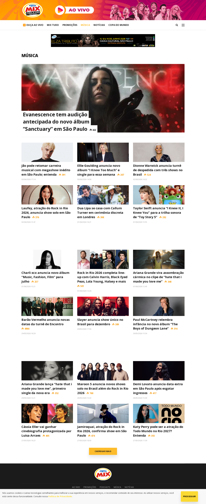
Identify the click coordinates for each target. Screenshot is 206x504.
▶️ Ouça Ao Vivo (33, 25)
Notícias (99, 25)
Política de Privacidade (60, 496)
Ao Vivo (76, 487)
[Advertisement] (103, 236)
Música (85, 25)
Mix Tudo (53, 25)
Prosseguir (189, 496)
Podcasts (105, 487)
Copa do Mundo (118, 25)
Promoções (70, 25)
